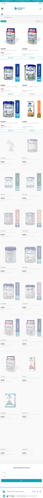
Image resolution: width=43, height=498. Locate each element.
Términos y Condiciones (20, 491)
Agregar (10, 57)
